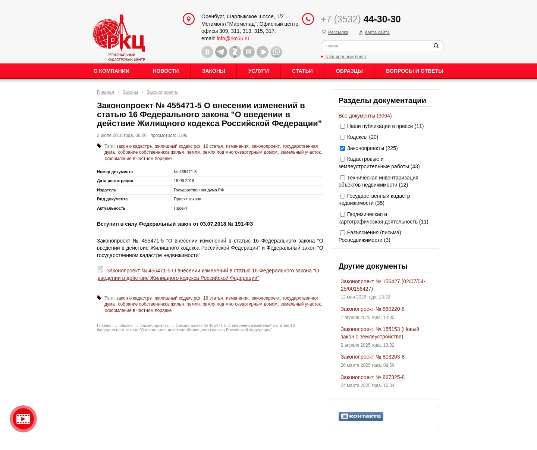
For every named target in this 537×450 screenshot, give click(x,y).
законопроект (266, 146)
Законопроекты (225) (372, 148)
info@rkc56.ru (233, 38)
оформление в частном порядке (138, 158)
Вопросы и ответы (414, 71)
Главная (105, 92)
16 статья (213, 146)
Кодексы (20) (363, 137)
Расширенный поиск (345, 56)
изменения (237, 146)
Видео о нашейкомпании (23, 418)
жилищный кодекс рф (177, 146)
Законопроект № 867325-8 (373, 377)
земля (193, 152)
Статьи (302, 71)
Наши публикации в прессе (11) (385, 126)
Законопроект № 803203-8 (373, 357)
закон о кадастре (134, 146)
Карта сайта (377, 32)
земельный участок (301, 152)
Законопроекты (162, 92)
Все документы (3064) (365, 116)
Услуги (258, 71)
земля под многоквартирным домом (240, 152)
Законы (213, 71)
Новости (166, 71)
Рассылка (338, 32)
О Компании (111, 71)
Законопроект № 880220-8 (373, 309)
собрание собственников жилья (151, 152)
